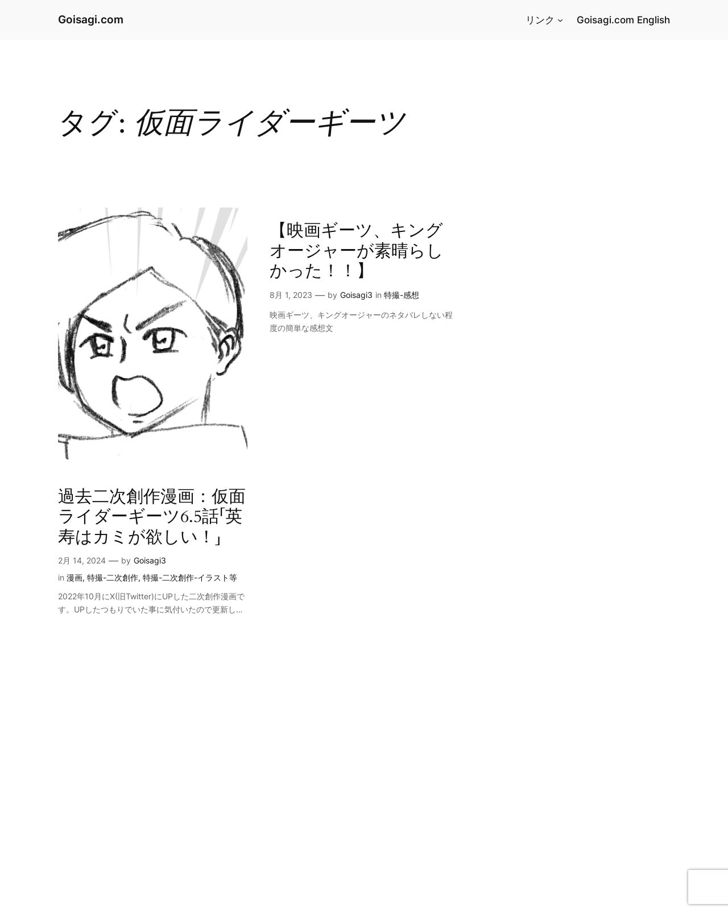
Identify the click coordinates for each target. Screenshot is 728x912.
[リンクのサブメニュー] (560, 20)
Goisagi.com (90, 19)
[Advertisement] (341, 828)
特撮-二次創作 (112, 577)
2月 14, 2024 (82, 560)
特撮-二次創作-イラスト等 (190, 577)
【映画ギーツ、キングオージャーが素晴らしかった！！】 (357, 251)
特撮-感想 (401, 295)
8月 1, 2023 (291, 295)
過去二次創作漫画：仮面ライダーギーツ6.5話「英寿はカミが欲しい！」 (152, 517)
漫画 (74, 577)
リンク (540, 20)
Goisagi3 (150, 560)
